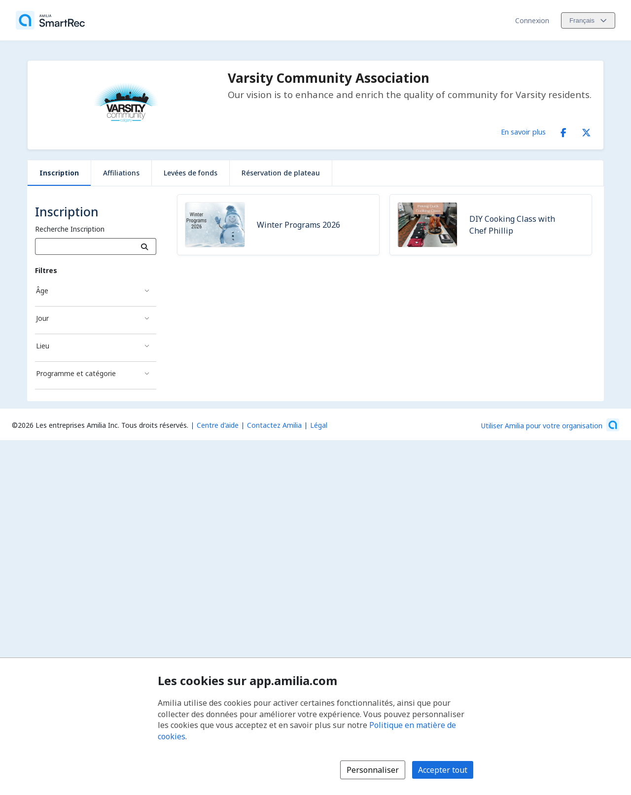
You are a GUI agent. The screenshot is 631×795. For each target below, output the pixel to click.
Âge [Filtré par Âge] (42, 290)
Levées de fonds (190, 172)
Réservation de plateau (281, 172)
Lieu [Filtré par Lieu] (42, 345)
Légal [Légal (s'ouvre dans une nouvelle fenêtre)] (318, 425)
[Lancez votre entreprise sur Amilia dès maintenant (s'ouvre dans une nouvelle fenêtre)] (550, 424)
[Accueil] (50, 20)
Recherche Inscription (70, 229)
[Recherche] (144, 246)
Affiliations (121, 172)
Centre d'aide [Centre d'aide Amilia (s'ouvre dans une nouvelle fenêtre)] (218, 425)
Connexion (532, 20)
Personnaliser (373, 769)
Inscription (59, 172)
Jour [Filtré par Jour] (42, 318)
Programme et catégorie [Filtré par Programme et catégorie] (76, 373)
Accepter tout (442, 769)
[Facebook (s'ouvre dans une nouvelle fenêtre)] (563, 130)
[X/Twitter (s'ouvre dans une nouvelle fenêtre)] (586, 130)
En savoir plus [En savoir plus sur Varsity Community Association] (523, 132)
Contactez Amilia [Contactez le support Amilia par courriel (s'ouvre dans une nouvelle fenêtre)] (274, 425)
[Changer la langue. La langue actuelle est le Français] (588, 20)
